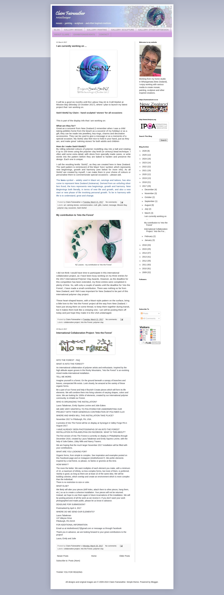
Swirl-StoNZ (82, 208)
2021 (144, 170)
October (148, 197)
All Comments (148, 318)
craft (95, 205)
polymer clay (62, 208)
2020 (144, 174)
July (147, 209)
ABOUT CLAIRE (61, 34)
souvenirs (72, 208)
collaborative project (72, 322)
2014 (144, 253)
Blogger (154, 582)
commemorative (86, 205)
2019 (144, 178)
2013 (144, 257)
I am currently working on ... (71, 46)
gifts (99, 205)
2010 (144, 268)
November (149, 193)
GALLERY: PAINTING (97, 30)
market (105, 205)
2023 (144, 162)
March (148, 213)
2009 (144, 272)
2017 (144, 186)
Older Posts (124, 556)
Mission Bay (122, 205)
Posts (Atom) (74, 561)
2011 (144, 265)
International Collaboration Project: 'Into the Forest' (84, 333)
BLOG (57, 30)
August (148, 205)
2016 (144, 245)
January (148, 240)
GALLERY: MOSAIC (73, 30)
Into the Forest (86, 322)
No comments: (112, 202)
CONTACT (104, 34)
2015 (144, 249)
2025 (144, 155)
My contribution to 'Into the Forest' (75, 215)
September (150, 201)
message (112, 205)
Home (93, 556)
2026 (144, 151)
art (65, 205)
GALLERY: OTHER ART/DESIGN (153, 30)
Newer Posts (62, 556)
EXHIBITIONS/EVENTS (84, 34)
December (149, 189)
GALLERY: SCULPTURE (122, 30)
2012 (144, 261)
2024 (144, 159)
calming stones (73, 205)
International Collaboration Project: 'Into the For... (155, 230)
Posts (144, 313)
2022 (144, 166)
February (149, 236)
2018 (144, 182)
